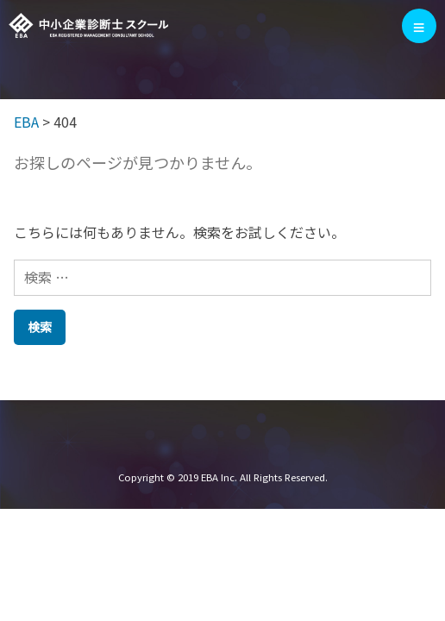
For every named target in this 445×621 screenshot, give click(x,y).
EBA (88, 26)
